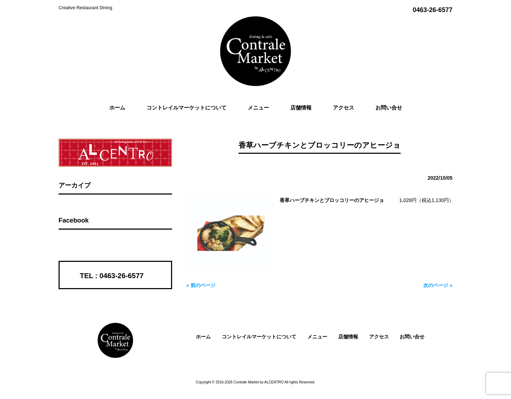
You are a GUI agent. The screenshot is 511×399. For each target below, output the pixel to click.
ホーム (203, 336)
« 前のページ (200, 285)
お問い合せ (412, 336)
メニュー (317, 336)
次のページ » (437, 285)
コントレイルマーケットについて (259, 336)
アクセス (379, 336)
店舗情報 (348, 336)
